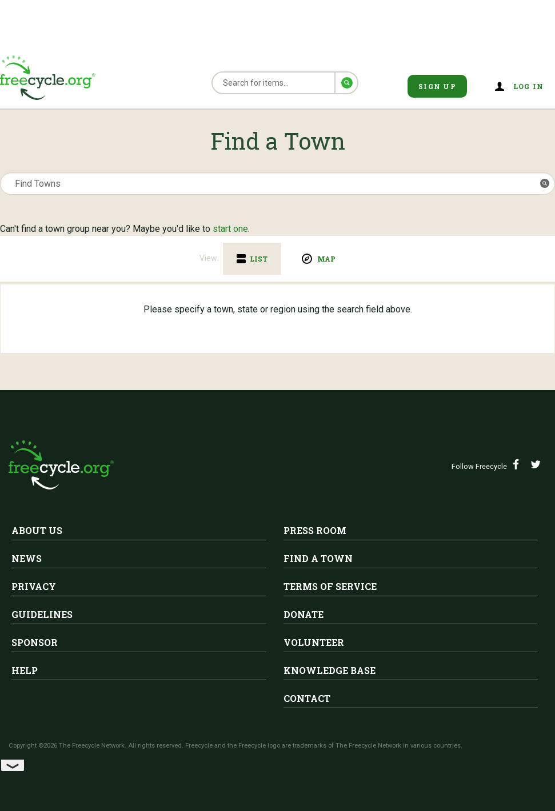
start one (230, 228)
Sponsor (34, 642)
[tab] (252, 259)
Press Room (315, 530)
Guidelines (42, 614)
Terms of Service (330, 586)
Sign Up (437, 86)
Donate (304, 614)
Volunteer (314, 642)
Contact (307, 698)
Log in (528, 86)
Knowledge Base (330, 670)
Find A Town (318, 558)
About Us (36, 530)
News (26, 558)
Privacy (33, 586)
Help (24, 670)
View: (209, 258)
